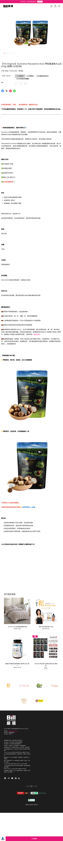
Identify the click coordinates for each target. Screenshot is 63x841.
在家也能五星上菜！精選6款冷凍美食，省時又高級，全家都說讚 (16, 747)
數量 (2, 82)
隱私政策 (31, 804)
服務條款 (27, 804)
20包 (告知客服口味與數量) (22, 78)
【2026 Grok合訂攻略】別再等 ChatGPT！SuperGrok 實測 (15, 763)
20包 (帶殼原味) (20, 76)
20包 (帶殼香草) (30, 76)
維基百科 (37, 334)
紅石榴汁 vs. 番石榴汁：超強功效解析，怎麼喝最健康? (15, 745)
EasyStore (26, 728)
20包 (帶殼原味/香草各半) (42, 76)
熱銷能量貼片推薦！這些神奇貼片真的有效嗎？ (13, 740)
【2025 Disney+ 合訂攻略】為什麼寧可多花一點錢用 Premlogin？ (17, 752)
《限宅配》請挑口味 (6, 75)
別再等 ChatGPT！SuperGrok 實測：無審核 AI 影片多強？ (15, 768)
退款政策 (36, 804)
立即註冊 (40, 1)
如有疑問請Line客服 (28, 507)
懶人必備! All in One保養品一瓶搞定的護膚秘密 (13, 742)
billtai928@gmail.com (13, 731)
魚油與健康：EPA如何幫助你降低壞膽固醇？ (12, 743)
